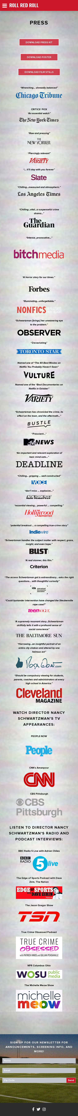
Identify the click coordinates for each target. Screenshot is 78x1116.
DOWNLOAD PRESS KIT (39, 42)
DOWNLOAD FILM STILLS (39, 72)
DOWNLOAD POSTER (39, 57)
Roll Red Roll (24, 5)
